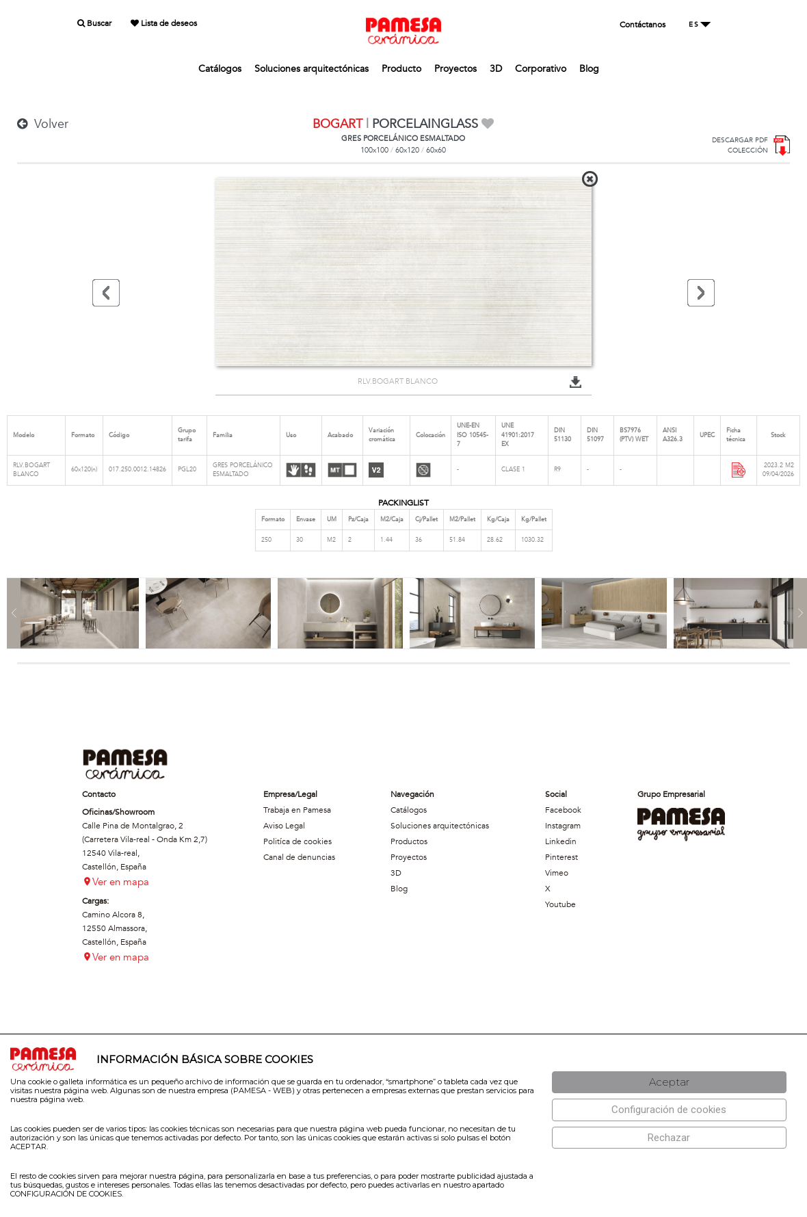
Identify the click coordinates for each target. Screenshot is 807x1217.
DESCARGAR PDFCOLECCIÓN (740, 145)
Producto (401, 68)
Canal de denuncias (299, 857)
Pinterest (561, 857)
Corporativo (540, 68)
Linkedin (561, 841)
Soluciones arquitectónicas (311, 68)
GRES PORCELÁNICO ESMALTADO (403, 138)
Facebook (563, 809)
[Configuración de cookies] (669, 1110)
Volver (42, 124)
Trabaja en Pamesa (297, 809)
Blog (589, 68)
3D (496, 68)
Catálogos (219, 68)
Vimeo (556, 872)
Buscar (94, 23)
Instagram (563, 825)
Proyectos (455, 68)
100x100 (374, 150)
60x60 (436, 150)
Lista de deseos (164, 23)
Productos (409, 841)
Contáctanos (642, 24)
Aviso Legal (284, 825)
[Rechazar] (669, 1138)
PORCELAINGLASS (425, 124)
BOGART (337, 124)
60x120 (407, 150)
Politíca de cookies (297, 841)
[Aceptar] (669, 1082)
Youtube (560, 904)
